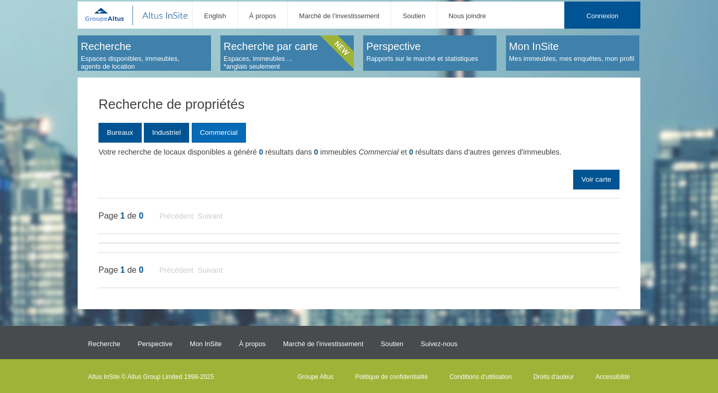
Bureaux (120, 132)
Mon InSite (205, 344)
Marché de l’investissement (339, 16)
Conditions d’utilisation (481, 377)
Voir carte (596, 179)
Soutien (414, 16)
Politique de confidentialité (391, 377)
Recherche (104, 344)
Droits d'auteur (554, 377)
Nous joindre (467, 16)
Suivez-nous (438, 344)
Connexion (602, 16)
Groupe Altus (315, 377)
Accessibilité (613, 377)
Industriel (166, 132)
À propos (262, 16)
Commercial (219, 132)
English (215, 16)
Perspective (155, 344)
